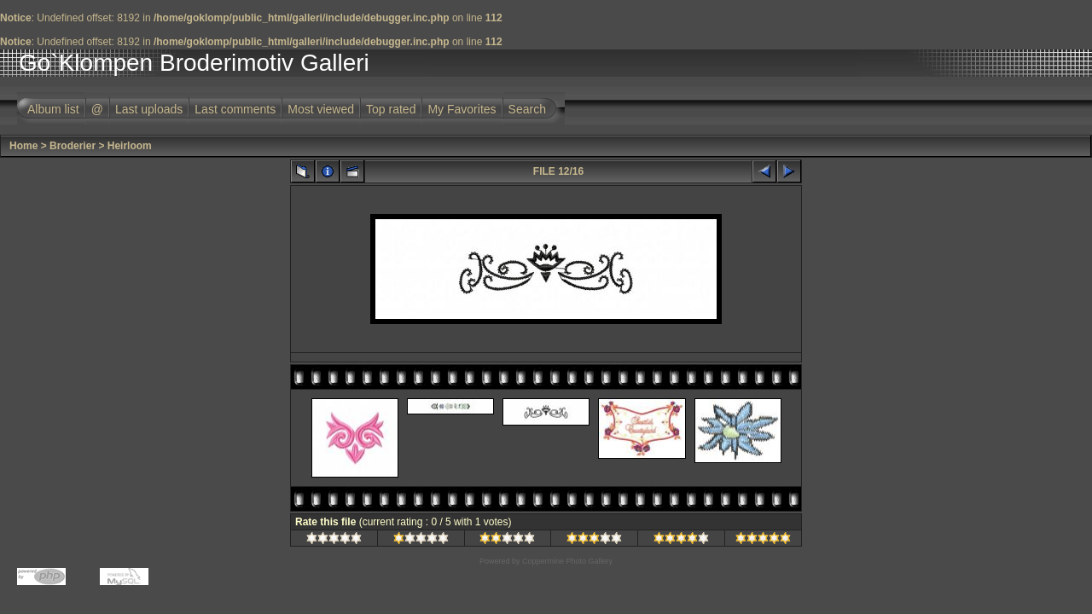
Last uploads (149, 109)
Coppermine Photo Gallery (567, 561)
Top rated (390, 109)
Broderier (72, 146)
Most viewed (321, 109)
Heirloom (129, 146)
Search (527, 109)
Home (23, 146)
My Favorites (461, 109)
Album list (53, 109)
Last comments (235, 109)
